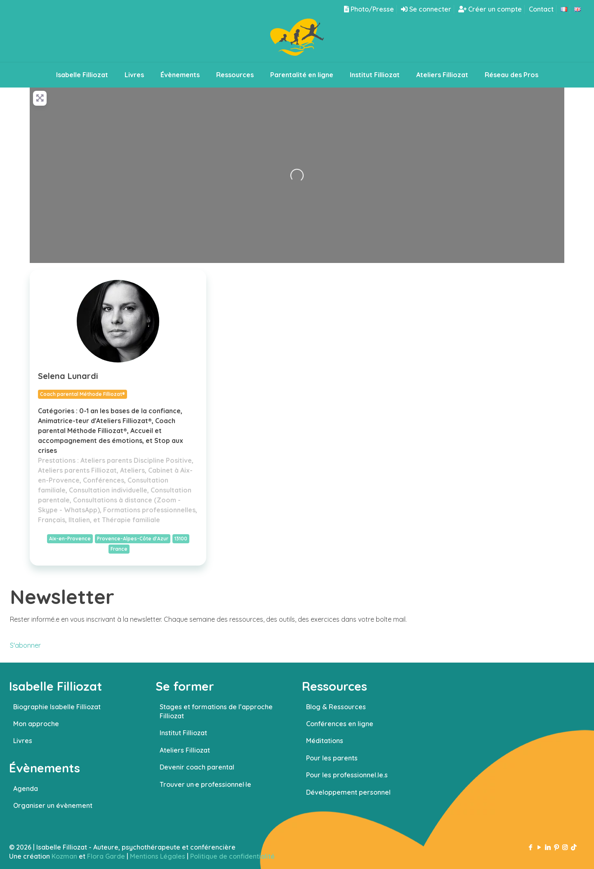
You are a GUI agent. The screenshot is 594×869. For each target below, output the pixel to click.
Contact (541, 9)
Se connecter (426, 9)
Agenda (25, 788)
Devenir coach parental (197, 767)
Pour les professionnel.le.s (347, 775)
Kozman (64, 856)
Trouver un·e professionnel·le (205, 784)
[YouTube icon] (539, 847)
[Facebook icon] (530, 847)
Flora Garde (106, 856)
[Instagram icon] (565, 847)
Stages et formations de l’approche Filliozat (216, 711)
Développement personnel (348, 792)
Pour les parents (332, 758)
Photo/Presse (369, 9)
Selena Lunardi (68, 376)
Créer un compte (490, 9)
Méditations (324, 740)
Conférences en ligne (339, 724)
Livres (22, 740)
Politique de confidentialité (232, 856)
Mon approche (36, 724)
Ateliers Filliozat (185, 750)
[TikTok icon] (573, 847)
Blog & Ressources (336, 707)
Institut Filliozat (183, 733)
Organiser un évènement (52, 805)
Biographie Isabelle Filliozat (57, 707)
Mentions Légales (157, 856)
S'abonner (25, 645)
